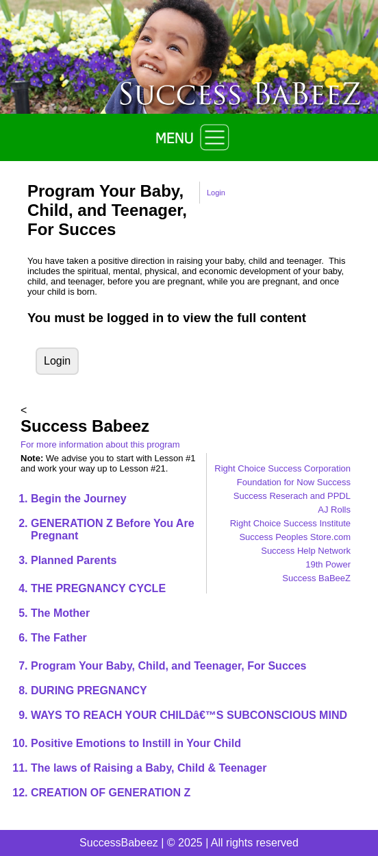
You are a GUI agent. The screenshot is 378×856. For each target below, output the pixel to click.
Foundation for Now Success (294, 482)
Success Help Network (306, 551)
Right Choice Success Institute (290, 523)
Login (216, 192)
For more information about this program (100, 444)
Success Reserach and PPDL (292, 496)
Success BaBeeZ (316, 578)
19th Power (328, 564)
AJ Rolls (334, 509)
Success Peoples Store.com (295, 537)
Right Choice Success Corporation (282, 468)
